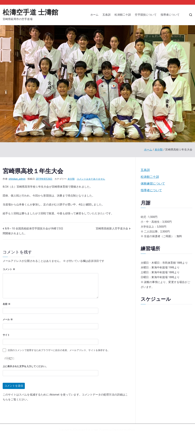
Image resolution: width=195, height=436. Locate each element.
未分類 (71, 179)
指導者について (171, 14)
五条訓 (106, 14)
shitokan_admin (17, 179)
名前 (6, 304)
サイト (6, 335)
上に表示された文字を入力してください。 (25, 366)
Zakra (115, 429)
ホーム (94, 14)
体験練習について (153, 183)
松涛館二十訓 (123, 14)
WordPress (129, 429)
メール (8, 319)
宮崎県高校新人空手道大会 (112, 228)
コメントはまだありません (91, 179)
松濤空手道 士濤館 (30, 12)
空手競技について (145, 14)
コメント (9, 269)
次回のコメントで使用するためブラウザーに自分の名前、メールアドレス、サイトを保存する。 (59, 350)
